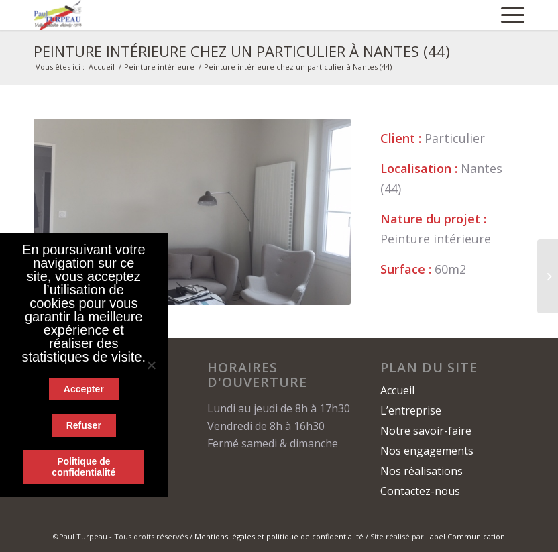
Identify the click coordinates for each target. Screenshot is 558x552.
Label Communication (465, 536)
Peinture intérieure (159, 67)
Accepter (84, 389)
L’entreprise (410, 410)
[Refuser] (151, 365)
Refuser (83, 425)
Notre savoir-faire (425, 430)
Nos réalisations (421, 470)
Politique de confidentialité (83, 467)
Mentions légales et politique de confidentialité (279, 536)
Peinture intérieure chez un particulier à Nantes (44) (242, 51)
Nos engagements (426, 450)
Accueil (102, 67)
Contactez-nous (420, 491)
